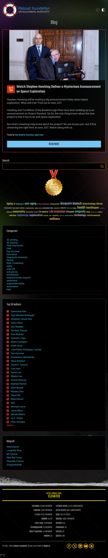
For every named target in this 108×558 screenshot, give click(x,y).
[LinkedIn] (80, 546)
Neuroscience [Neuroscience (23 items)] (94, 212)
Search (102, 166)
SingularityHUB (14, 464)
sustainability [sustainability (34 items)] (69, 216)
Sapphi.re (47, 546)
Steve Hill (15, 395)
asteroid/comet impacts (18, 277)
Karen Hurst (16, 345)
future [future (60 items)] (63, 208)
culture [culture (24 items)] (36, 208)
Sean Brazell (19, 135)
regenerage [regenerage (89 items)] (23, 215)
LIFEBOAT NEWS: (62, 506)
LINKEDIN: (36, 510)
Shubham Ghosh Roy (21, 319)
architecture (12, 274)
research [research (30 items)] (45, 216)
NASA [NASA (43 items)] (88, 212)
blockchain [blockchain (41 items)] (8, 208)
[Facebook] (69, 546)
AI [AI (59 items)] (14, 204)
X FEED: (37, 515)
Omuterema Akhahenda (22, 357)
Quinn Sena (16, 322)
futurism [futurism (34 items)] (69, 208)
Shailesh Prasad (19, 330)
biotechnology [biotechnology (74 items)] (89, 203)
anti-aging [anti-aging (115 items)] (30, 204)
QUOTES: (59, 536)
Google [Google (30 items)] (74, 208)
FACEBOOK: (36, 506)
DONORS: (44, 519)
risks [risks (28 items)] (50, 215)
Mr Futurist (12, 454)
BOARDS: (59, 519)
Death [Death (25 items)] (40, 208)
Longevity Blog (14, 450)
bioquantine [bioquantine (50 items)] (55, 204)
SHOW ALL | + (11, 425)
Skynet (10, 260)
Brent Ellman (17, 399)
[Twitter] (74, 546)
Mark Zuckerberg (15, 263)
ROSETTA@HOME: (35, 531)
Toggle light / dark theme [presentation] (103, 10)
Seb (13, 403)
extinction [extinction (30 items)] (57, 208)
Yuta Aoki (15, 368)
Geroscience (13, 446)
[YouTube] (86, 546)
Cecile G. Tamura (19, 364)
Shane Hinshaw (18, 380)
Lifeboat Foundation (20, 546)
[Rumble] (91, 546)
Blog (54, 23)
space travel (39, 135)
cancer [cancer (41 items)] (22, 208)
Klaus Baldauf (18, 361)
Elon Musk (12, 254)
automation (12, 286)
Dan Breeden (17, 326)
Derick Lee (16, 372)
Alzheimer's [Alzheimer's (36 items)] (20, 204)
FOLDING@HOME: (36, 527)
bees (9, 289)
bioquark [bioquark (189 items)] (66, 204)
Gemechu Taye (18, 338)
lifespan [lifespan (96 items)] (70, 211)
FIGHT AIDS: (39, 523)
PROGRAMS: (60, 527)
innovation (30, 135)
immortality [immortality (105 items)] (19, 211)
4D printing (12, 242)
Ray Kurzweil (13, 251)
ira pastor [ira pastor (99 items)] (44, 211)
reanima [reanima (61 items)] (12, 215)
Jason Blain (17, 410)
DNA (9, 248)
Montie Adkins (18, 414)
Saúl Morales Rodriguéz (22, 315)
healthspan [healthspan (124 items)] (92, 208)
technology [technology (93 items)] (80, 215)
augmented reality (15, 283)
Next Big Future (14, 457)
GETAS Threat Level (54, 495)
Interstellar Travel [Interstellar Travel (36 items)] (32, 212)
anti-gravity (12, 272)
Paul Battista (17, 334)
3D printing (12, 239)
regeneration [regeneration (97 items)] (36, 215)
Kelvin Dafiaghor (19, 342)
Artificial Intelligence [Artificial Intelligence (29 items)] (43, 204)
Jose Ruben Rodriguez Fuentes (26, 349)
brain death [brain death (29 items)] (16, 208)
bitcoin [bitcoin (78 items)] (99, 203)
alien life (11, 269)
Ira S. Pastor (17, 418)
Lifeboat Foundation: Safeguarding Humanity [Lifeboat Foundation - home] (47, 10)
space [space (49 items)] (61, 215)
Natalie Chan (17, 391)
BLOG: (58, 515)
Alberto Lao (16, 376)
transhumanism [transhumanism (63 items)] (93, 215)
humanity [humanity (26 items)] (102, 208)
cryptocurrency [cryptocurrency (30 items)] (29, 208)
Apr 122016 (11, 89)
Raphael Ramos (19, 383)
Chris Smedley (18, 422)
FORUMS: (47, 536)
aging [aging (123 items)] (10, 204)
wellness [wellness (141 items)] (55, 219)
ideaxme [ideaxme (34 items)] (9, 212)
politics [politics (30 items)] (100, 212)
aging (9, 266)
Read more (54, 144)
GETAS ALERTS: (61, 510)
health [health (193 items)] (81, 208)
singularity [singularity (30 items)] (55, 216)
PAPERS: (59, 531)
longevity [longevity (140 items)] (80, 212)
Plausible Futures (15, 461)
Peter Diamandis (15, 245)
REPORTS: (59, 523)
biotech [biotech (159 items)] (77, 204)
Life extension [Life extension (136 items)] (57, 212)
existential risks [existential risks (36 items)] (47, 208)
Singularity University (17, 257)
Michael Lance (18, 406)
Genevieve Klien (18, 311)
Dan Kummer (17, 353)
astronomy (12, 280)
